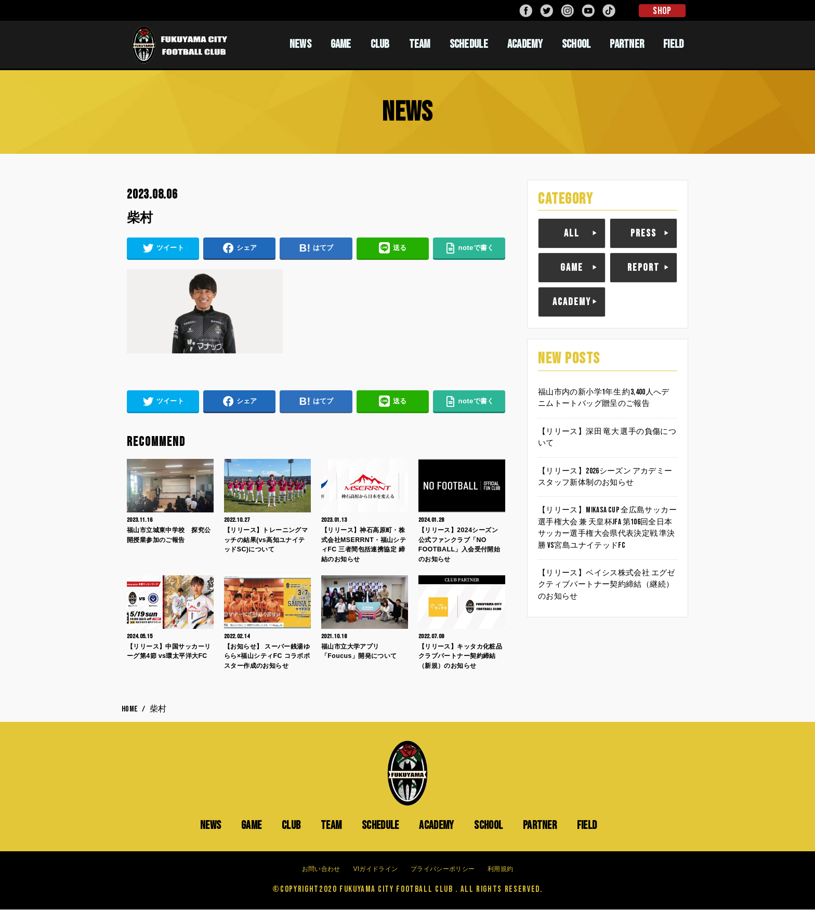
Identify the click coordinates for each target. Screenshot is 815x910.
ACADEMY (525, 44)
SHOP (662, 11)
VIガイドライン (375, 869)
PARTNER (627, 44)
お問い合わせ (321, 869)
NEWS (300, 44)
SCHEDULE (469, 44)
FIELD (673, 44)
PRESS (643, 233)
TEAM (419, 44)
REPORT (643, 267)
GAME (341, 44)
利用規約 (500, 869)
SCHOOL (576, 44)
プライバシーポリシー (443, 869)
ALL (572, 233)
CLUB (380, 44)
